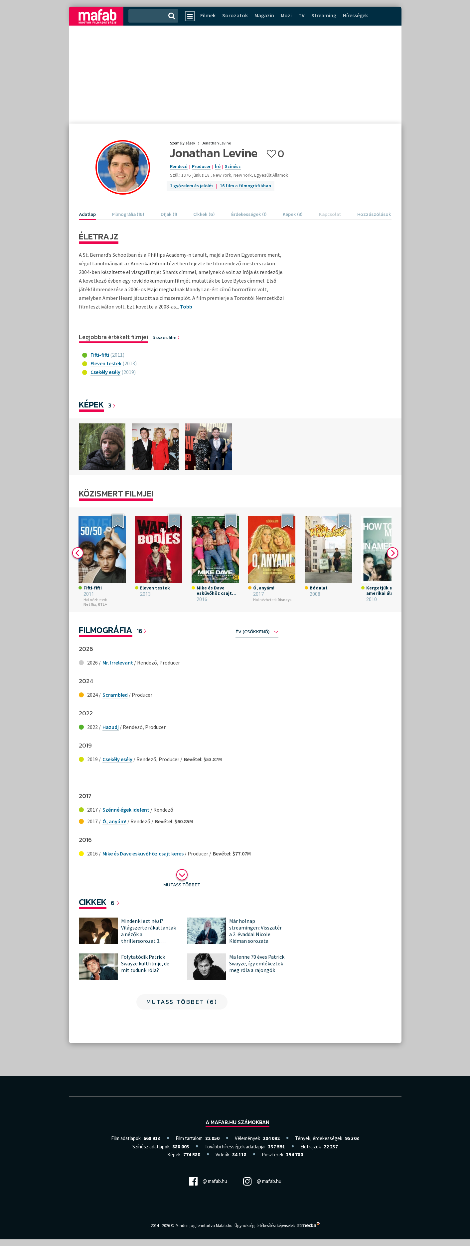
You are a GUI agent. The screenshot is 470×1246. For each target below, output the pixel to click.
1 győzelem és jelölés (192, 186)
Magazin (264, 15)
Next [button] (392, 553)
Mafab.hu (224, 1225)
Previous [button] (77, 553)
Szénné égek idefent (125, 809)
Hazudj (110, 727)
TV (301, 15)
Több (186, 306)
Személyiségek (182, 142)
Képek (91, 404)
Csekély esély (105, 372)
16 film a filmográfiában (245, 186)
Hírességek (355, 15)
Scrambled (115, 694)
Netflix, (90, 604)
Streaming (323, 15)
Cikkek (92, 901)
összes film (166, 337)
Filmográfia (105, 629)
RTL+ (102, 604)
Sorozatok (235, 15)
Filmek (208, 15)
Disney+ (285, 599)
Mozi (286, 15)
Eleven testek (105, 363)
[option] (102, 446)
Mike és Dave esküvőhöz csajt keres (143, 853)
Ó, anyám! (114, 821)
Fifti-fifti (99, 354)
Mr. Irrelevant (117, 662)
